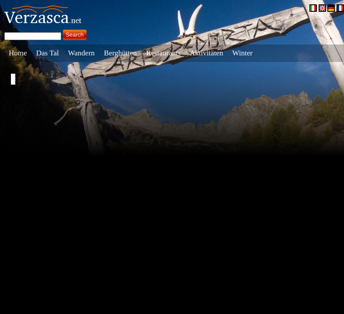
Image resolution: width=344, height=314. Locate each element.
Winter (242, 53)
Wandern (81, 53)
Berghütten (120, 53)
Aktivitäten (206, 53)
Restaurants (163, 53)
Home (18, 53)
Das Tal (47, 53)
